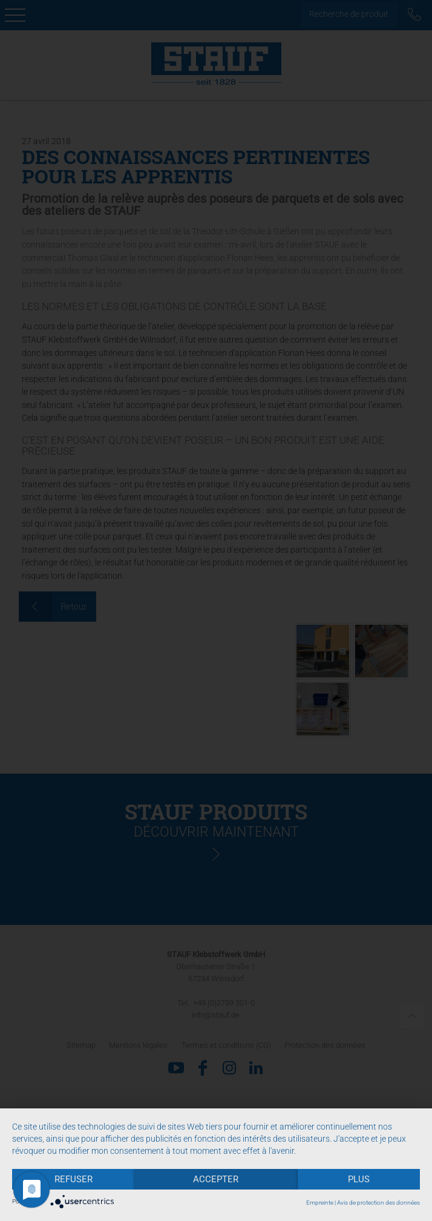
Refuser (73, 1179)
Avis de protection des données (378, 1202)
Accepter (215, 1179)
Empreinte (319, 1202)
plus (359, 1179)
